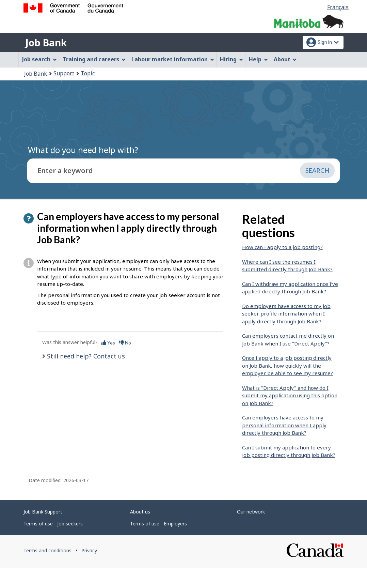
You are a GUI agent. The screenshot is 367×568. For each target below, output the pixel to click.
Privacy (89, 550)
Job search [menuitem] (39, 59)
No (125, 343)
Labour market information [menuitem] (172, 59)
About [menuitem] (285, 59)
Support (63, 73)
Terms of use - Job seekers (53, 523)
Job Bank (46, 42)
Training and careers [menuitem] (94, 59)
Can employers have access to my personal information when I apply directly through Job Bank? (284, 425)
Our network (251, 511)
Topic (88, 73)
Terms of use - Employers (158, 523)
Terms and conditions (47, 550)
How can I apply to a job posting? (282, 247)
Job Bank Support (42, 511)
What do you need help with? (83, 149)
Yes (108, 343)
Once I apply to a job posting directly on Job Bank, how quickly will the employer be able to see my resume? (287, 365)
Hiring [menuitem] (231, 59)
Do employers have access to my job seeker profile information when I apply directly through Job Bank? (286, 314)
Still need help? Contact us (85, 356)
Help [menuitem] (258, 59)
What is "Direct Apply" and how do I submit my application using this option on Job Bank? (289, 395)
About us (140, 511)
